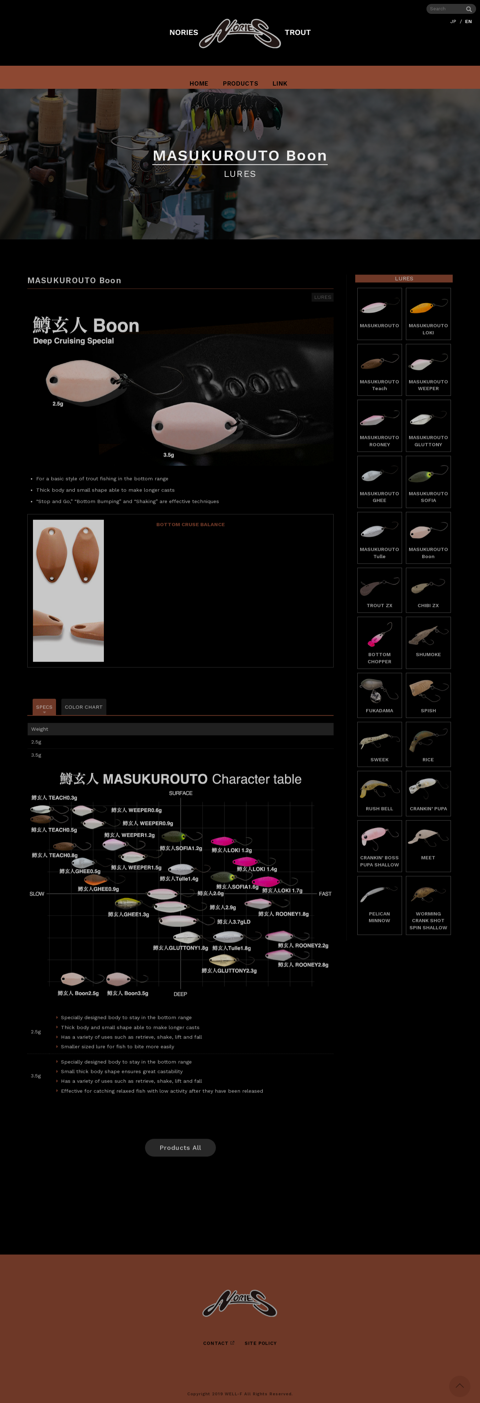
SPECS (44, 712)
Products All (181, 1152)
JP (453, 21)
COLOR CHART (84, 712)
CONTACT (215, 1348)
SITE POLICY (261, 1348)
